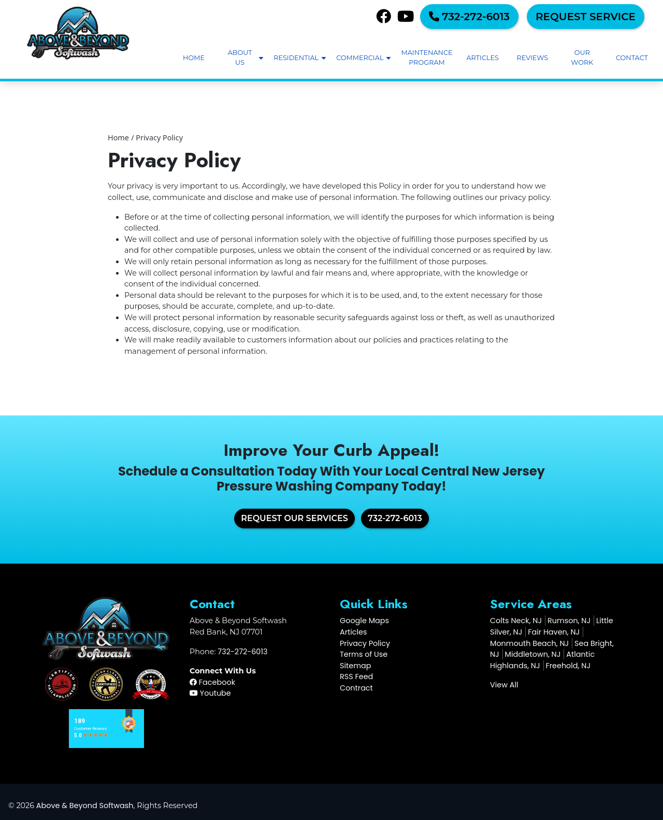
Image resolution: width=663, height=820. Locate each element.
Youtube (210, 693)
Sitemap (355, 665)
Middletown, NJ (533, 654)
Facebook (212, 682)
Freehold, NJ (567, 665)
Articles (353, 632)
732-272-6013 (469, 16)
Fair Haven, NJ (554, 632)
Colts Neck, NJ (516, 620)
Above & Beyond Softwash (85, 805)
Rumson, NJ (568, 620)
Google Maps (364, 620)
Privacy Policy (159, 137)
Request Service (586, 16)
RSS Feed (356, 676)
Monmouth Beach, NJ (529, 643)
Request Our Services (294, 518)
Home (118, 137)
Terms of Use (363, 654)
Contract (356, 688)
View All (504, 685)
